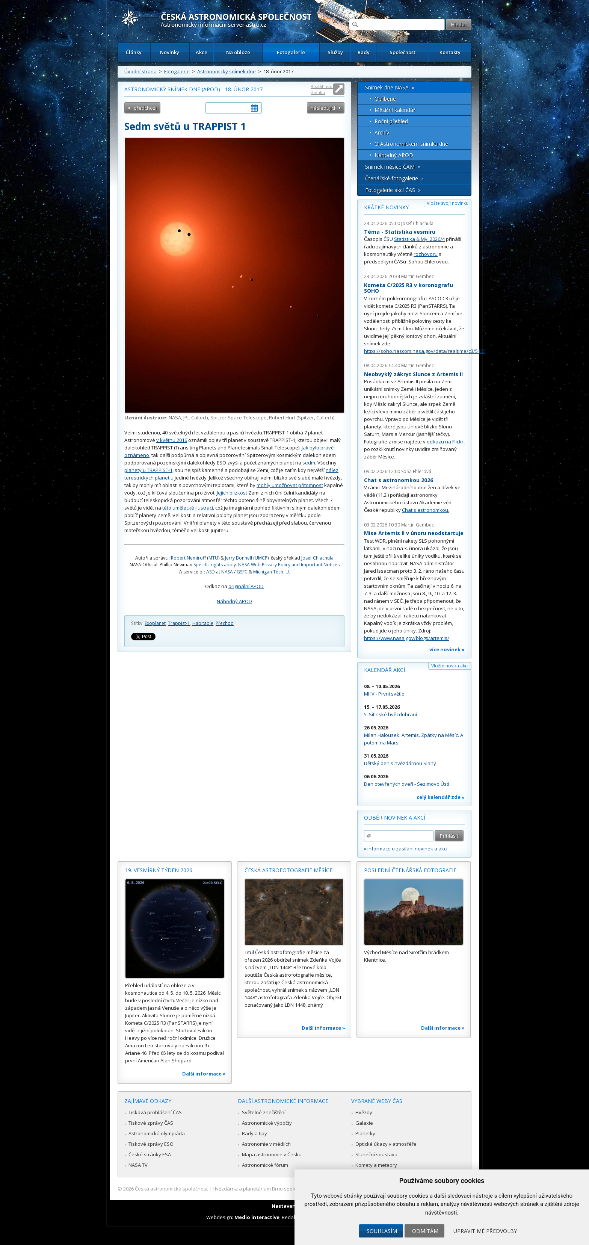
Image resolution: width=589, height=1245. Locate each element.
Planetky (365, 1133)
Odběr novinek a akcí (394, 817)
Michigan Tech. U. (271, 572)
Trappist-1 (179, 623)
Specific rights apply (214, 564)
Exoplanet (155, 623)
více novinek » (447, 649)
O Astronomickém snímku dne (411, 143)
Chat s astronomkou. (425, 510)
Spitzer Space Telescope (238, 417)
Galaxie (364, 1122)
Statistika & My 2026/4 (419, 239)
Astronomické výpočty (267, 1122)
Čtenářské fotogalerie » (394, 178)
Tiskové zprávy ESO (151, 1144)
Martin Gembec (417, 276)
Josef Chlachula (317, 558)
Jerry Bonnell (238, 558)
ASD (210, 572)
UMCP (261, 558)
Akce (201, 52)
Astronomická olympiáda (156, 1133)
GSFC (242, 572)
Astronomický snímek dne (226, 71)
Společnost (402, 52)
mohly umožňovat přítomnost (290, 485)
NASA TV (138, 1165)
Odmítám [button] (425, 1230)
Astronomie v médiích (266, 1144)
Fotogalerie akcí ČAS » (393, 190)
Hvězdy (363, 1112)
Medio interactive (256, 1217)
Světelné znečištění (263, 1112)
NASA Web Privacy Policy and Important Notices (289, 564)
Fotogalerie (291, 52)
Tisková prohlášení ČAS (155, 1112)
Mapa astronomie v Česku (272, 1154)
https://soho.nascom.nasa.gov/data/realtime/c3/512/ (424, 351)
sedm (308, 462)
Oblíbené (385, 98)
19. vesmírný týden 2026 (158, 870)
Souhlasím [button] (382, 1230)
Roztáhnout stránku (322, 89)
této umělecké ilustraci (187, 507)
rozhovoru (426, 254)
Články (134, 52)
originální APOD (246, 586)
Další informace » (204, 1073)
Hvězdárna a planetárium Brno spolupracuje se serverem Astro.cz (288, 1188)
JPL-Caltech (195, 417)
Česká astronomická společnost (171, 1188)
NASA (175, 417)
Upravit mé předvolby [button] (485, 1230)
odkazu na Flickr (445, 441)
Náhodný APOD (234, 601)
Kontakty (450, 52)
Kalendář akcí (384, 669)
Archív (382, 132)
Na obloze (238, 52)
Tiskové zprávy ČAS (150, 1122)
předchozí (145, 107)
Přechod (225, 623)
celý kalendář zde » (441, 797)
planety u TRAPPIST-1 (148, 470)
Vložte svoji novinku (447, 203)
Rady (364, 52)
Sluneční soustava (376, 1154)
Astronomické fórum (265, 1165)
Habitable (202, 623)
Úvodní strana (140, 71)
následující (323, 107)
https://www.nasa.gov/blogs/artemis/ (406, 638)
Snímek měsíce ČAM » (392, 166)
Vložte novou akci (449, 666)
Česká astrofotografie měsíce (288, 870)
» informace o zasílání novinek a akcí (405, 848)
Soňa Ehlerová (416, 471)
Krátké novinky (386, 207)
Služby (335, 52)
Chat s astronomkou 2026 (398, 480)
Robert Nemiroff (188, 558)
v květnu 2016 (171, 440)
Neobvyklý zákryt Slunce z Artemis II (413, 374)
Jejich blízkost (232, 492)
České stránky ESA (149, 1154)
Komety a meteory (376, 1165)
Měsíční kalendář (395, 109)
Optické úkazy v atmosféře (386, 1144)
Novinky (169, 52)
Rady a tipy (254, 1133)
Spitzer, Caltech (315, 417)
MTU (213, 558)
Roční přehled (391, 121)
